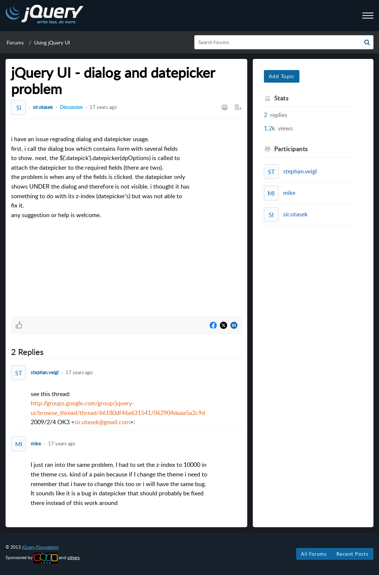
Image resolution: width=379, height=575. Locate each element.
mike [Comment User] (36, 443)
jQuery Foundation (40, 547)
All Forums (314, 554)
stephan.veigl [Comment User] (44, 372)
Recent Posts (352, 554)
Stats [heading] (281, 98)
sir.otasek (43, 107)
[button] (367, 42)
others (73, 557)
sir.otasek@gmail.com (102, 422)
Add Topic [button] (282, 76)
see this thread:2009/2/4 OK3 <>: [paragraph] (118, 408)
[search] (284, 42)
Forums (15, 42)
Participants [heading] (291, 149)
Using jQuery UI (52, 42)
